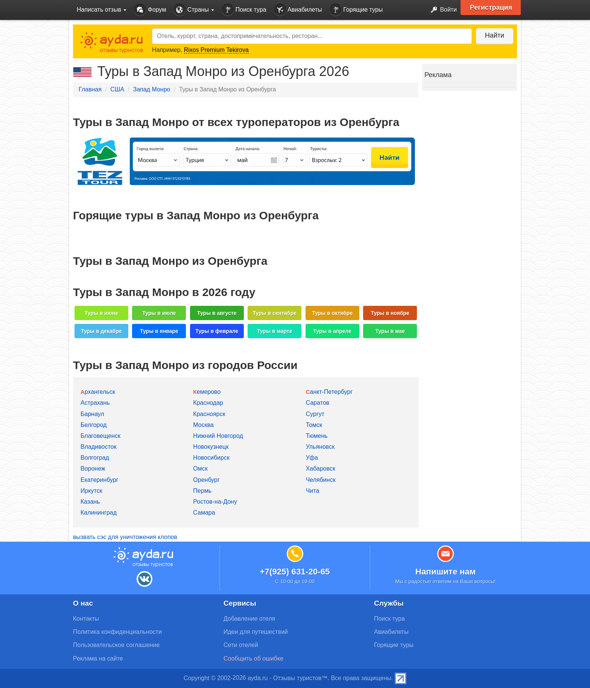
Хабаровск (320, 468)
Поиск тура (244, 10)
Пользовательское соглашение (116, 645)
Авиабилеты (298, 10)
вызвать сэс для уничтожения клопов (125, 537)
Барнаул (92, 414)
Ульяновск (320, 446)
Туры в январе (159, 331)
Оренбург (206, 480)
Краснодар (208, 402)
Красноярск (209, 414)
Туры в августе (217, 313)
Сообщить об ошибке (253, 658)
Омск (200, 468)
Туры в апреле (332, 331)
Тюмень (317, 436)
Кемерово (206, 392)
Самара (204, 512)
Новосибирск (211, 457)
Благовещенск (100, 436)
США (117, 89)
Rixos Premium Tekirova (216, 50)
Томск (314, 425)
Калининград (99, 512)
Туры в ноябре (390, 313)
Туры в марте (274, 331)
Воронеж (93, 468)
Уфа (312, 457)
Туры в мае (389, 331)
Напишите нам (445, 571)
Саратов (318, 402)
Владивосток (98, 446)
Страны (193, 10)
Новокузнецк (210, 446)
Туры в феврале (216, 331)
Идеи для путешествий (256, 632)
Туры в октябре (332, 313)
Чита (312, 491)
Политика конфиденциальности (117, 632)
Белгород (93, 425)
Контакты (86, 618)
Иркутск (91, 491)
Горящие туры (356, 10)
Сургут (315, 414)
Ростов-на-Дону (215, 501)
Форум (150, 10)
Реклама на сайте (98, 658)
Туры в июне (101, 313)
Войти (441, 10)
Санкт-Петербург (329, 392)
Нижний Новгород (218, 436)
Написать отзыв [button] (101, 9)
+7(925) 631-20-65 (295, 571)
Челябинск (321, 480)
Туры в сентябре (274, 313)
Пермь (202, 491)
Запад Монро (151, 89)
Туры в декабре (101, 331)
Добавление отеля (249, 618)
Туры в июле (159, 313)
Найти (494, 35)
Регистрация (491, 7)
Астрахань (95, 402)
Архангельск (98, 392)
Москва (203, 425)
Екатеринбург (100, 480)
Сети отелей (241, 645)
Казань (90, 501)
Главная (90, 89)
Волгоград (95, 457)
